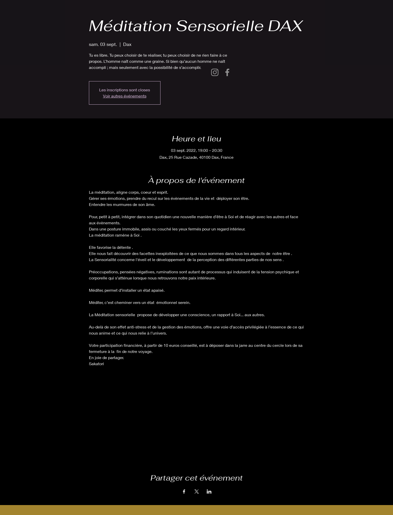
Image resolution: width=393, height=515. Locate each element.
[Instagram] (215, 72)
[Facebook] (227, 72)
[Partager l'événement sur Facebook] (184, 491)
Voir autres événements (124, 95)
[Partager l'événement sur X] (196, 491)
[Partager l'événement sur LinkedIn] (209, 491)
